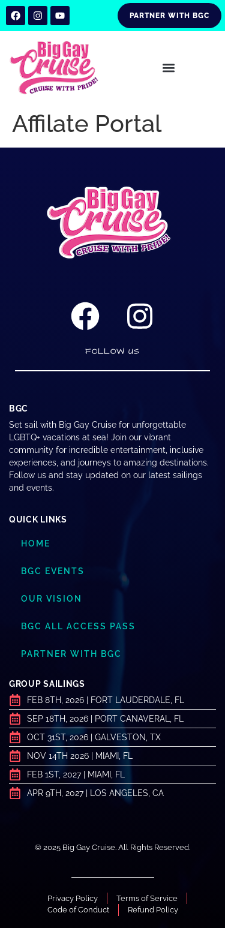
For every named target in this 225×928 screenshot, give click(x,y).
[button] (169, 68)
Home (35, 543)
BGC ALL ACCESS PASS (78, 626)
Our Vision (51, 598)
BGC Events (53, 571)
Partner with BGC (71, 654)
